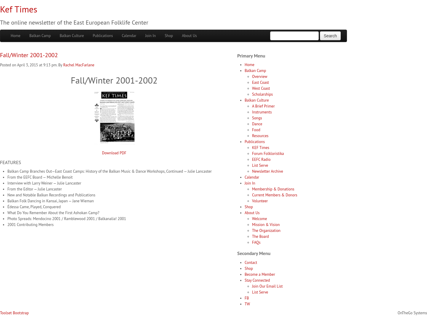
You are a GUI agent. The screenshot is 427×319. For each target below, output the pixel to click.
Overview (259, 76)
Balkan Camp (40, 35)
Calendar (129, 35)
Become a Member (260, 274)
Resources (260, 135)
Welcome (259, 218)
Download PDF (114, 153)
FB (247, 298)
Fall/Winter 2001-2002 (29, 55)
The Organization (266, 230)
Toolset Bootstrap (14, 312)
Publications (103, 35)
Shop (169, 35)
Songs (257, 118)
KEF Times (260, 147)
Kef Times (18, 9)
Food (256, 129)
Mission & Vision (266, 224)
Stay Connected (257, 280)
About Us (189, 35)
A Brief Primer (263, 106)
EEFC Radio (261, 159)
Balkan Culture (72, 35)
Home (15, 35)
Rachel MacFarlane (78, 65)
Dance (257, 123)
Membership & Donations (273, 189)
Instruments (262, 112)
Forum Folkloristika (268, 153)
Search (330, 35)
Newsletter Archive (267, 171)
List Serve (260, 165)
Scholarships (262, 94)
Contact (251, 262)
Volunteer (260, 200)
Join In (150, 35)
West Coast (261, 88)
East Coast (260, 82)
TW (247, 304)
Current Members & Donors (274, 195)
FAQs (256, 242)
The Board (260, 236)
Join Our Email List (267, 286)
